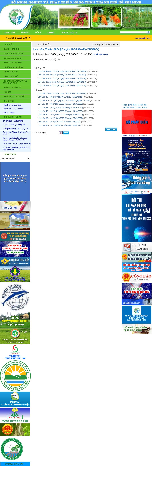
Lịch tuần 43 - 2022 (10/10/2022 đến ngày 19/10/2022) (60, 107)
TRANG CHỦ (71, 476)
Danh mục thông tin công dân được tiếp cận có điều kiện (15, 139)
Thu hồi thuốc (8, 112)
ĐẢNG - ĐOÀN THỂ (11, 49)
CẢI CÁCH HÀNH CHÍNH (14, 54)
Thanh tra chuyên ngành (13, 109)
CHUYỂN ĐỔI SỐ (11, 72)
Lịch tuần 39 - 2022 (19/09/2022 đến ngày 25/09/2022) (60, 118)
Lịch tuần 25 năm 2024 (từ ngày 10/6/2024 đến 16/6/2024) (62, 93)
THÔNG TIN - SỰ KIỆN (13, 63)
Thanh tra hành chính (12, 105)
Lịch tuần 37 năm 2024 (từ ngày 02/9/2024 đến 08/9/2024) (62, 75)
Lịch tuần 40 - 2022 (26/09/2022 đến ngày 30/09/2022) (60, 115)
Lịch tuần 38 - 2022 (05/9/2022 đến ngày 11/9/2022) (59, 122)
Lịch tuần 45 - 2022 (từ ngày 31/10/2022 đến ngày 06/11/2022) (63, 100)
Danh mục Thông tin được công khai (16, 133)
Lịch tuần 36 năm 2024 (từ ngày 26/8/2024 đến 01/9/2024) (62, 78)
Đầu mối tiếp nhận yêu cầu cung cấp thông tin (16, 149)
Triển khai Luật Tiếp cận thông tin (17, 144)
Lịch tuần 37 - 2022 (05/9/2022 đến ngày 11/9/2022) (59, 125)
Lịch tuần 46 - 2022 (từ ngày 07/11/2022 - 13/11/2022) (60, 97)
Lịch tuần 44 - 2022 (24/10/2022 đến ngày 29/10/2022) (60, 104)
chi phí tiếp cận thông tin (13, 121)
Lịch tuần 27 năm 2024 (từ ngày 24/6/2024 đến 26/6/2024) (62, 85)
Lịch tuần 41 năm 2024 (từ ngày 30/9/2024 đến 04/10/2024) (62, 71)
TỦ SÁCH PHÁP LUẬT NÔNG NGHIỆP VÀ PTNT (15, 82)
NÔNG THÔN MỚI (11, 76)
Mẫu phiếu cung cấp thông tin (15, 128)
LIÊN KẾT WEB (10, 154)
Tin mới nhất (132, 45)
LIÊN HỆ (86, 476)
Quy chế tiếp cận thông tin (14, 125)
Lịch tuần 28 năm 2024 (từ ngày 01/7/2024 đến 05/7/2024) (62, 82)
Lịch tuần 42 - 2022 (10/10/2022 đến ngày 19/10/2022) (60, 111)
